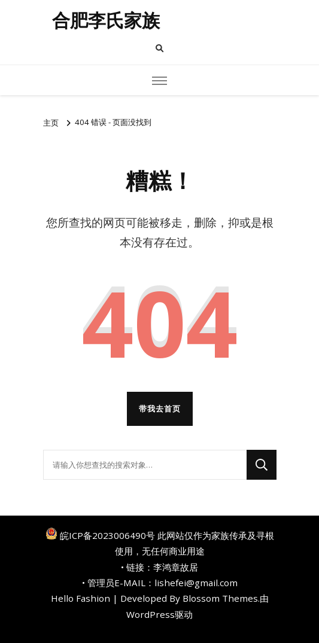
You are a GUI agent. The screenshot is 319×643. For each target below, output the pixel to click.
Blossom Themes (220, 598)
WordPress (150, 614)
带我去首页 (160, 408)
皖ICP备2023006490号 (107, 535)
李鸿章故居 (175, 567)
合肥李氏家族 (106, 20)
